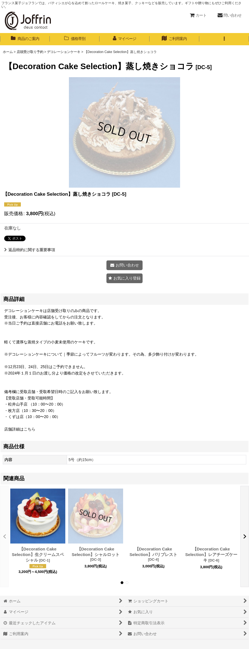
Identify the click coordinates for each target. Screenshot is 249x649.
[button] (224, 39)
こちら (29, 429)
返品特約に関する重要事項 (29, 250)
